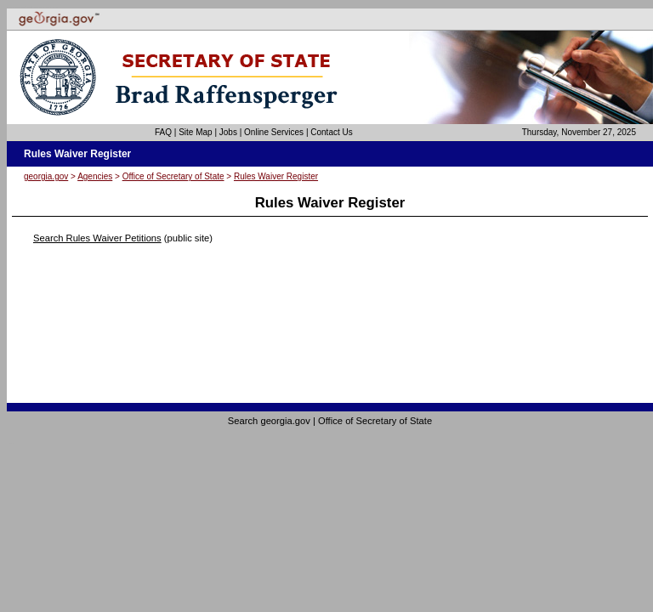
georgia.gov (46, 176)
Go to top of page (10, 443)
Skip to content (54, 7)
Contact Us (331, 132)
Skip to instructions (48, 7)
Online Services (274, 132)
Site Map (195, 132)
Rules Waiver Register (276, 176)
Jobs (228, 132)
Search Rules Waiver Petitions (97, 238)
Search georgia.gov (269, 421)
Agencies (94, 176)
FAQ (163, 132)
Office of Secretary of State (173, 176)
